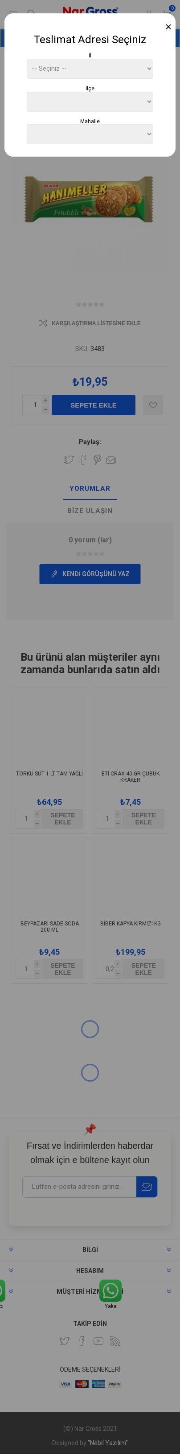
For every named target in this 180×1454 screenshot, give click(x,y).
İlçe (90, 88)
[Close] (168, 26)
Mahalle (90, 121)
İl (90, 56)
